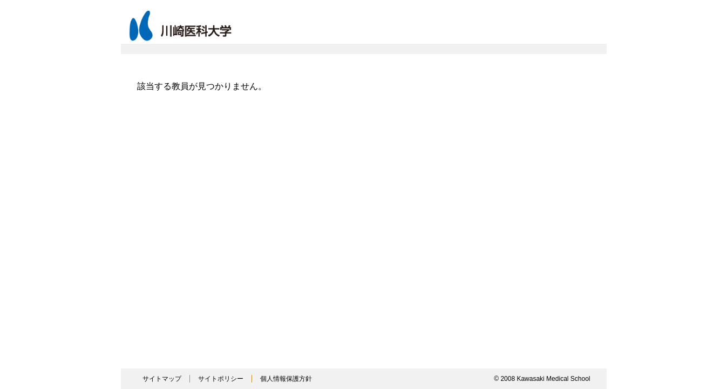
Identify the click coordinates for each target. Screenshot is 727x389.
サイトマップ (161, 379)
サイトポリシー (220, 379)
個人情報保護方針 (286, 379)
